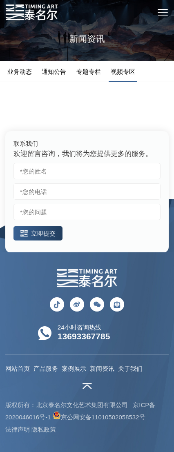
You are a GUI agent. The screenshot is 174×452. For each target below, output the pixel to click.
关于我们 (130, 368)
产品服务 (45, 368)
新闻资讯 (102, 368)
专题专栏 (88, 72)
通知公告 (54, 72)
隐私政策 (43, 429)
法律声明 (17, 429)
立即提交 (38, 233)
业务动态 (19, 72)
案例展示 (74, 368)
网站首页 (17, 368)
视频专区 (123, 72)
